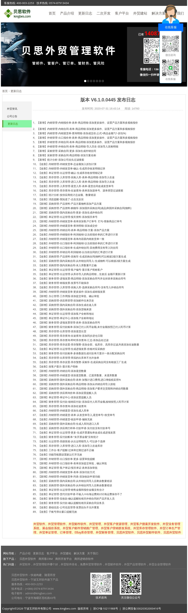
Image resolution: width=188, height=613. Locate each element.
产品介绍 (67, 13)
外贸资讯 (12, 108)
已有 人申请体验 (156, 34)
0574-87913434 (59, 3)
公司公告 (12, 116)
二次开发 (104, 13)
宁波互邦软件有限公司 (37, 608)
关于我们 (92, 553)
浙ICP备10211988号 (105, 608)
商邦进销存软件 (84, 559)
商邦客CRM (46, 559)
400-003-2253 (25, 3)
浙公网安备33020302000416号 (141, 608)
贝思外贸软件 (27, 559)
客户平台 (122, 13)
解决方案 (79, 553)
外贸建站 (140, 13)
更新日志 (85, 13)
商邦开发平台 (63, 559)
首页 (52, 13)
